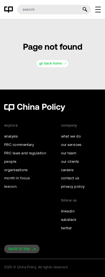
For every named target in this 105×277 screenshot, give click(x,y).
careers (67, 170)
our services (71, 145)
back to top (19, 248)
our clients (70, 161)
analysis (11, 136)
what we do (71, 136)
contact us (70, 178)
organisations (16, 170)
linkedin (68, 211)
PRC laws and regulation (25, 153)
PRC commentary (19, 145)
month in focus (17, 178)
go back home (50, 63)
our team (68, 153)
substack (69, 220)
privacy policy (73, 186)
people (10, 161)
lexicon (10, 186)
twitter (66, 228)
